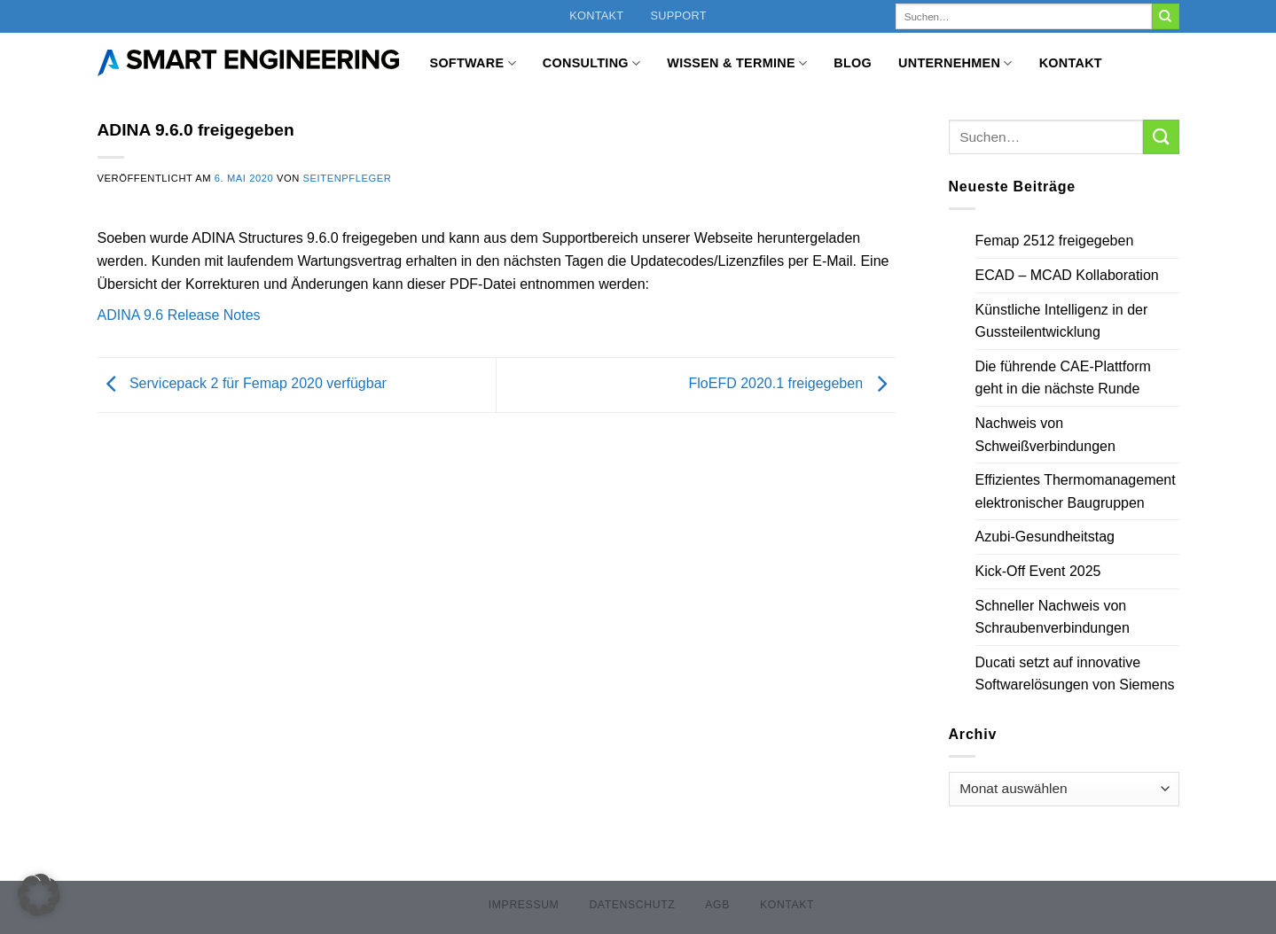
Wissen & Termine (737, 63)
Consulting (591, 63)
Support (678, 15)
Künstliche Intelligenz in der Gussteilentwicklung (1061, 321)
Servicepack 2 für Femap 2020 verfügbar (242, 383)
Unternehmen (955, 63)
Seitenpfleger (347, 178)
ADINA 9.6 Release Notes (179, 315)
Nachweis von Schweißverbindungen (1045, 435)
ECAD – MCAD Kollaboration (1067, 275)
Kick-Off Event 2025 (1038, 571)
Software (473, 63)
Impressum (524, 905)
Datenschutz (632, 905)
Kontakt (596, 15)
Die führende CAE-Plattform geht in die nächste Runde (1063, 378)
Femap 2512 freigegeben (1054, 240)
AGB (717, 905)
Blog (853, 63)
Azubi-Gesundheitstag (1045, 536)
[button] (39, 895)
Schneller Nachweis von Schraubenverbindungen (1052, 617)
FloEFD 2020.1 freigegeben (791, 383)
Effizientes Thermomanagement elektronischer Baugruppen (1075, 491)
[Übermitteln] (1165, 17)
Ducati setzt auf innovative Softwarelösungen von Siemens (1075, 674)
